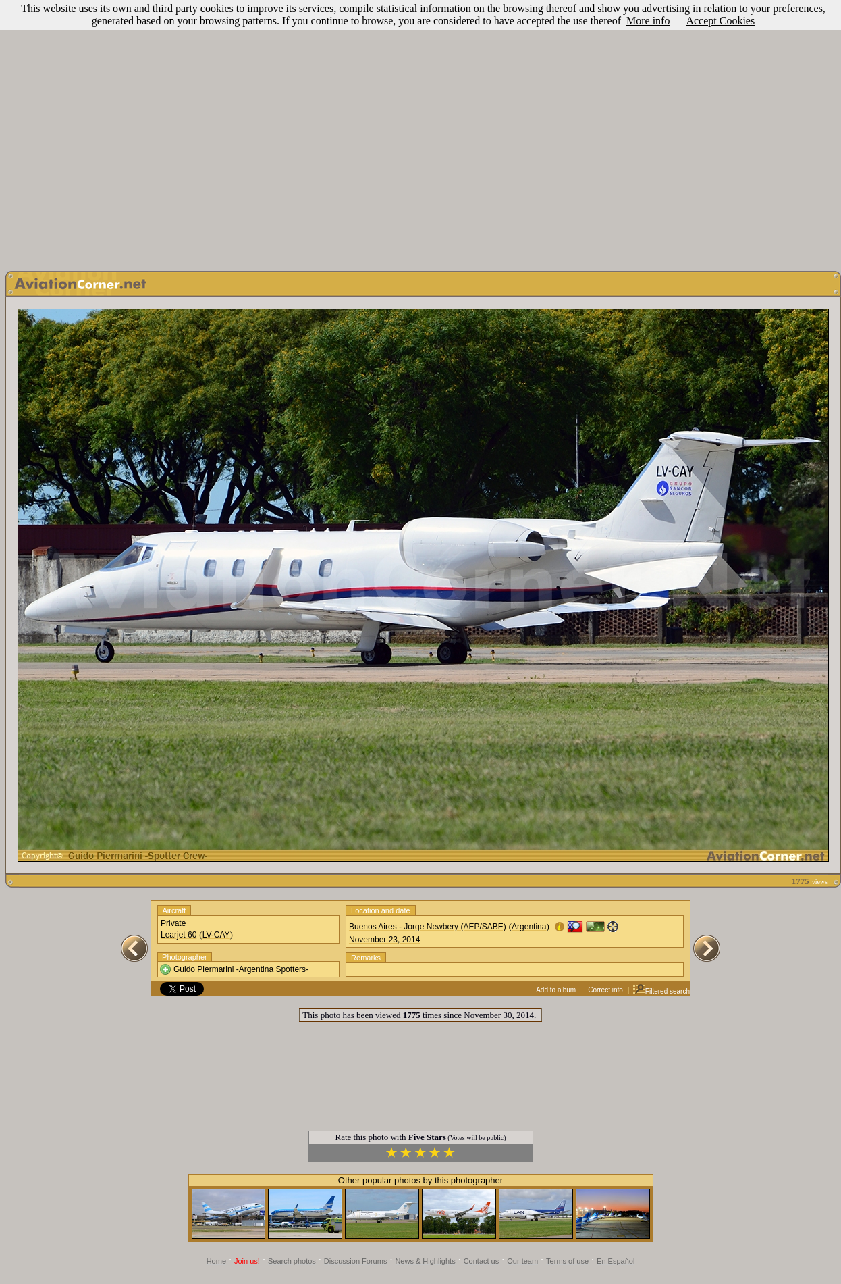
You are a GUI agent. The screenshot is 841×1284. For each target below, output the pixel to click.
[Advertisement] (418, 132)
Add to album (556, 990)
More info (648, 20)
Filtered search (661, 991)
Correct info (605, 990)
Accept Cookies (720, 20)
